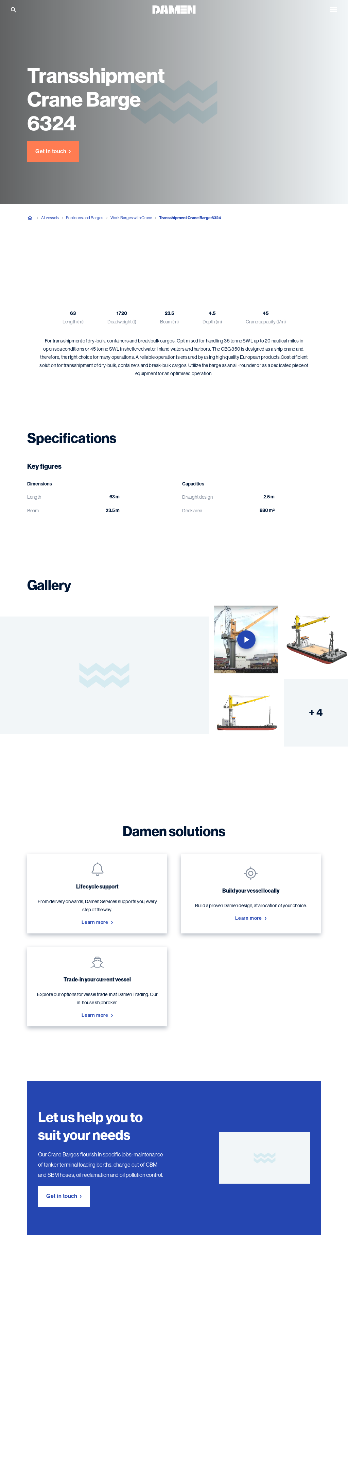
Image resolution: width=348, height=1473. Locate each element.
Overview (37, 252)
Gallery (115, 252)
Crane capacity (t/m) (266, 321)
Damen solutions (154, 252)
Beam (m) (169, 321)
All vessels (50, 217)
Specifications (77, 252)
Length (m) (73, 321)
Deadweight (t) (121, 321)
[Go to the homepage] (174, 9)
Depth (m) (212, 321)
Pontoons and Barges (84, 217)
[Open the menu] (333, 9)
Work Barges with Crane (131, 217)
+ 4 (316, 712)
